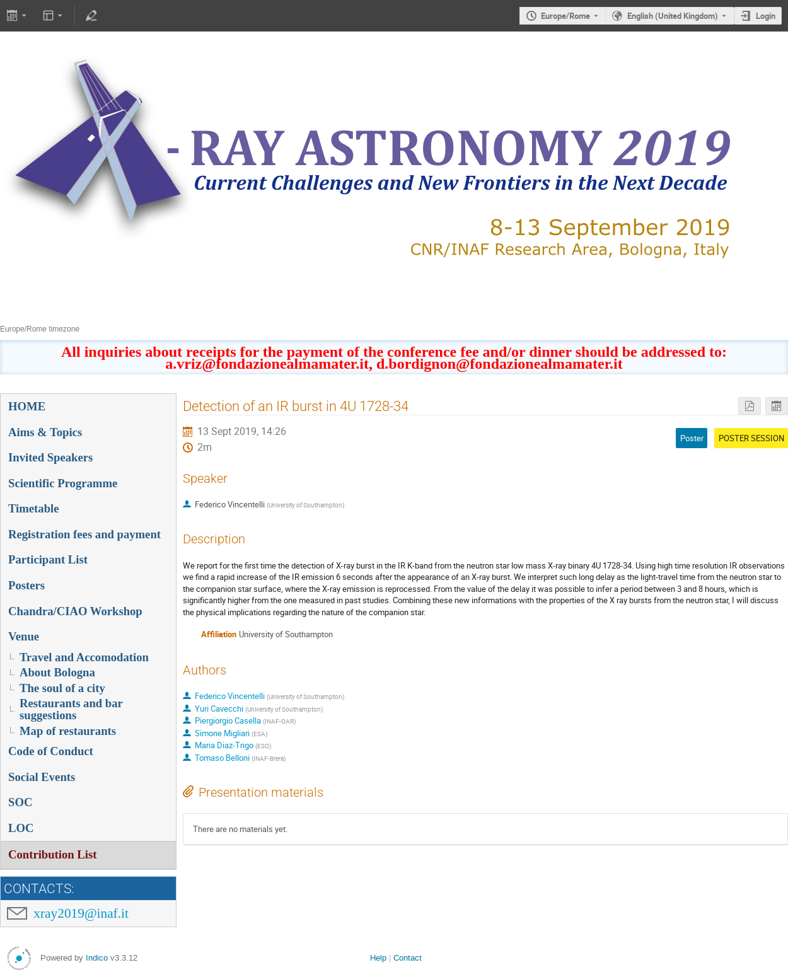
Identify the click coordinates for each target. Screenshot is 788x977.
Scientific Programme (62, 483)
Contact (407, 957)
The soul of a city (62, 688)
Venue (23, 636)
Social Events (41, 776)
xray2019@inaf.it (81, 913)
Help (378, 957)
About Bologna (57, 672)
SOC (20, 802)
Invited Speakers (50, 457)
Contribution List (52, 854)
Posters (26, 585)
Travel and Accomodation (84, 657)
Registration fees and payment (84, 534)
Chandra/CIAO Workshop (75, 611)
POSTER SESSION (751, 438)
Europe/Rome (565, 15)
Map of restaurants (68, 730)
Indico (97, 957)
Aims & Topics (45, 432)
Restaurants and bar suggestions (71, 709)
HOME (26, 406)
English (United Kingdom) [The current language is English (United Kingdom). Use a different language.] (672, 15)
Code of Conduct (50, 751)
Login (765, 15)
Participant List (48, 559)
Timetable (33, 508)
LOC (20, 828)
